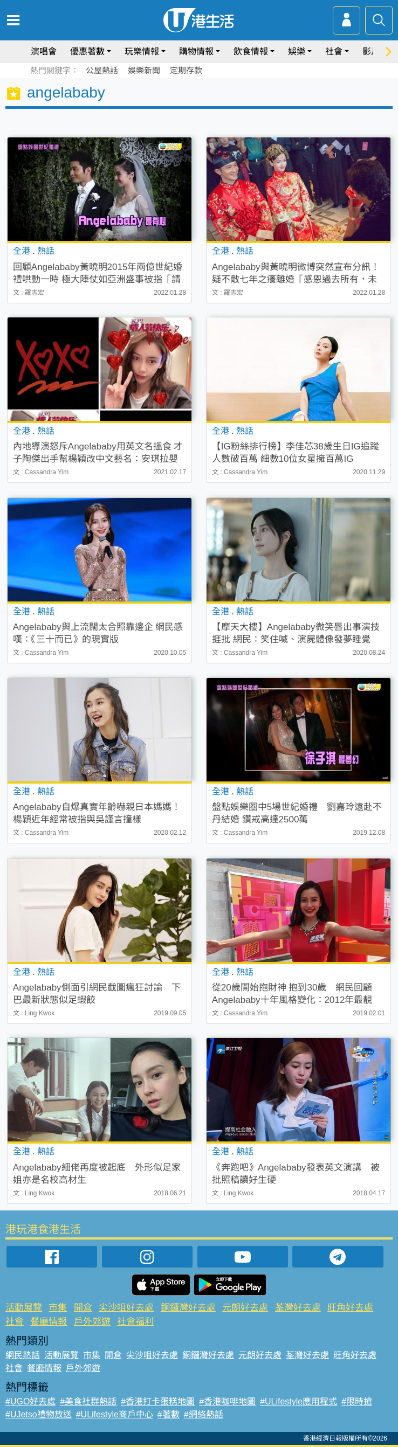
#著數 (168, 1414)
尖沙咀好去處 (126, 1308)
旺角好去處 (350, 1308)
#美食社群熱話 (88, 1401)
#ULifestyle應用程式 (298, 1401)
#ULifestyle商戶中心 (114, 1414)
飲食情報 (251, 51)
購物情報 (196, 51)
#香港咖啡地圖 (227, 1401)
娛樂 (296, 51)
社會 (333, 51)
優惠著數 (87, 51)
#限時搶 (356, 1401)
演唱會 (44, 51)
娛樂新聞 (144, 70)
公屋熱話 (102, 70)
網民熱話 (22, 1355)
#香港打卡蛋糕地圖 (158, 1401)
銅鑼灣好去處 (188, 1308)
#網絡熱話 (203, 1414)
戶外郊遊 (92, 1322)
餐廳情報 (48, 1322)
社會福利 (135, 1322)
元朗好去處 (245, 1308)
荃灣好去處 (298, 1308)
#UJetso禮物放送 (38, 1414)
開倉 (83, 1308)
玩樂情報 (142, 51)
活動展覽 (23, 1308)
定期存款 (186, 70)
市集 (58, 1308)
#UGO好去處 (30, 1401)
